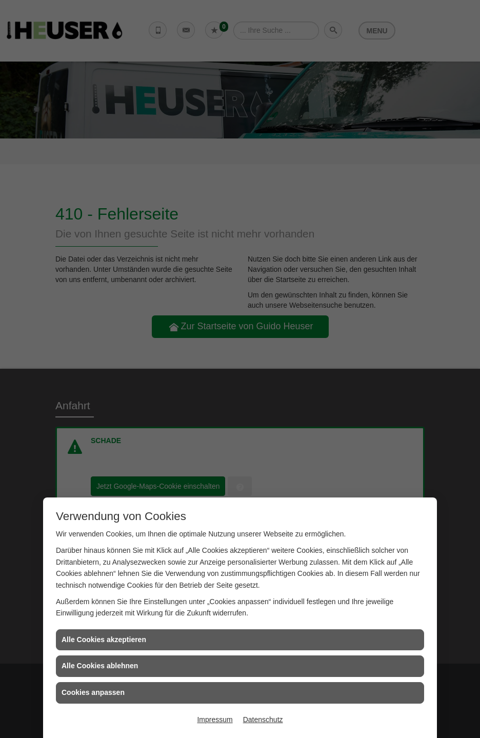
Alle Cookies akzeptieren (104, 639)
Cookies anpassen (93, 692)
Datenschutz (263, 719)
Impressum (214, 719)
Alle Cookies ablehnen (100, 666)
